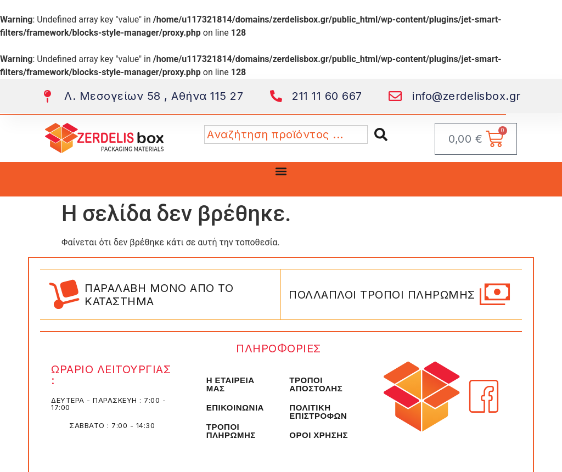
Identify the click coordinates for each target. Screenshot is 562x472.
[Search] (383, 134)
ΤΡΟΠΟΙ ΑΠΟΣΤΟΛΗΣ (315, 384)
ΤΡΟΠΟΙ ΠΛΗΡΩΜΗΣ (231, 431)
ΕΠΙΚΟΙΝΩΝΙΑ (235, 407)
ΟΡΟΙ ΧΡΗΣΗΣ (318, 435)
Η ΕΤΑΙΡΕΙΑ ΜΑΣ (230, 384)
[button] (281, 171)
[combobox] (286, 134)
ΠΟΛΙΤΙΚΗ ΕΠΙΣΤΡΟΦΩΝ (318, 412)
